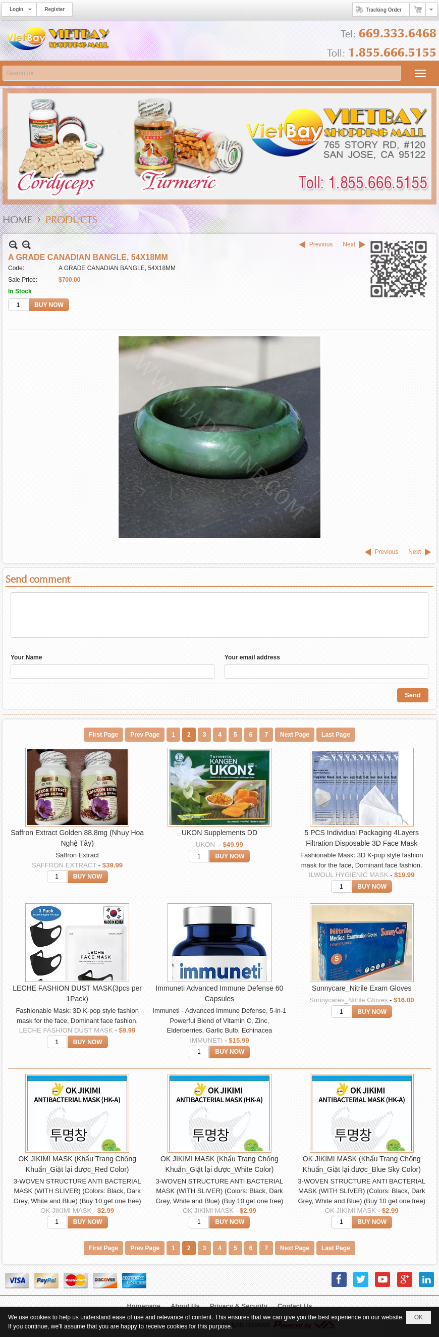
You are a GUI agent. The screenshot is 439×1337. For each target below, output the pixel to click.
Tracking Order (377, 9)
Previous (321, 244)
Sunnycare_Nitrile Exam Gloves (362, 988)
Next (349, 244)
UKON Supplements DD (219, 833)
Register (54, 9)
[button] (420, 73)
